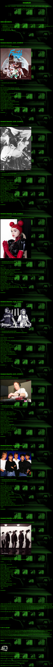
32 (37, 603)
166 (27, 609)
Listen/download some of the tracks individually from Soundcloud (14, 175)
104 (24, 606)
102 (20, 606)
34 (39, 603)
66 (26, 605)
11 (11, 603)
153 (4, 609)
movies (23, 6)
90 (4, 606)
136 (27, 608)
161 (18, 609)
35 (40, 603)
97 (13, 606)
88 (2, 606)
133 (22, 608)
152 (3, 609)
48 (4, 605)
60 (19, 605)
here (38, 27)
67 (28, 605)
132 (20, 608)
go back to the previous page (6, 617)
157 (11, 609)
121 (1, 608)
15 (16, 603)
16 (17, 603)
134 (24, 608)
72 (34, 605)
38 (44, 603)
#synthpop (32, 217)
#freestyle (17, 46)
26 (29, 603)
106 (27, 606)
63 (23, 605)
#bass (14, 46)
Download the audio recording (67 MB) (9, 558)
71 (32, 605)
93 (8, 606)
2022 (7, 611)
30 (34, 603)
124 (6, 608)
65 (25, 605)
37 (43, 603)
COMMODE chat (47, 26)
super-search (2, 665)
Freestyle (1, 80)
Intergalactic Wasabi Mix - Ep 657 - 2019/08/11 (11, 374)
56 (14, 605)
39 (45, 603)
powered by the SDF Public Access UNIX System (11, 652)
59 (18, 605)
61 (20, 605)
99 (15, 606)
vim (9, 643)
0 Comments (2, 112)
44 (52, 603)
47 (3, 605)
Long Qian (22, 663)
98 (14, 606)
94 (9, 606)
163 (22, 609)
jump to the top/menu (4, 619)
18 (20, 603)
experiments (19, 6)
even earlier (27, 611)
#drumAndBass (12, 378)
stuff (33, 6)
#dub (10, 305)
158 (13, 609)
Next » (38, 609)
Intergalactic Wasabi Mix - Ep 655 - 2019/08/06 (11, 518)
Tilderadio (25, 631)
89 (3, 606)
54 (12, 605)
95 (10, 606)
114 (41, 606)
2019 (16, 611)
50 (7, 605)
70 (31, 605)
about (9, 6)
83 (47, 605)
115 (43, 606)
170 (34, 609)
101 (19, 606)
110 (34, 606)
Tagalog (46, 6)
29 (33, 603)
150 (52, 608)
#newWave (16, 125)
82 (46, 605)
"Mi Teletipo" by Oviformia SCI (30, 658)
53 (10, 605)
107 (29, 606)
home (6, 6)
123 (4, 608)
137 (29, 608)
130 (17, 608)
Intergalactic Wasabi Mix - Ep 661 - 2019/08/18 (11, 42)
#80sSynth (11, 125)
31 (36, 603)
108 (31, 606)
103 (22, 606)
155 (8, 609)
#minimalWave (12, 217)
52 (9, 605)
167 (29, 609)
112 (38, 606)
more (2, 110)
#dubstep (13, 305)
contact (39, 6)
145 (43, 608)
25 (28, 603)
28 (32, 603)
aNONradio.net (5, 26)
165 (25, 609)
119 (50, 606)
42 (49, 603)
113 (40, 606)
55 (13, 605)
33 (38, 603)
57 (15, 605)
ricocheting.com (25, 660)
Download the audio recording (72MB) (9, 82)
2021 (10, 611)
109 (33, 606)
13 (13, 603)
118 (48, 606)
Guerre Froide (2, 555)
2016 (24, 611)
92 (7, 606)
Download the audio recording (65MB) (9, 405)
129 (15, 608)
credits (43, 6)
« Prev (1, 603)
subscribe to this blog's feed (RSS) (9, 30)
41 (48, 603)
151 (1, 609)
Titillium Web (3, 656)
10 (10, 603)
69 (30, 605)
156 (10, 609)
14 (15, 603)
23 (26, 603)
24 (27, 603)
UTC (29, 8)
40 (47, 603)
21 (23, 603)
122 (3, 608)
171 (36, 609)
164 (24, 609)
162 (20, 609)
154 (6, 609)
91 (5, 606)
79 (42, 605)
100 (17, 606)
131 (18, 608)
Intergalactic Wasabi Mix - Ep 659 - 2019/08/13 (11, 213)
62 (21, 605)
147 (46, 608)
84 (49, 605)
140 (34, 608)
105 (26, 606)
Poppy (1, 259)
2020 (13, 611)
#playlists (2, 46)
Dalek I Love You (2, 171)
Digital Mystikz (2, 328)
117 (47, 606)
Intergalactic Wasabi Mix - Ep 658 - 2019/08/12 (11, 301)
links (30, 6)
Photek (1, 403)
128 (13, 608)
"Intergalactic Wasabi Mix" (22, 24)
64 (24, 605)
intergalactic (13, 6)
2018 (18, 611)
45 (0, 605)
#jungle (16, 378)
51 (8, 605)
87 (0, 606)
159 (15, 609)
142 (38, 608)
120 (52, 606)
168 (31, 609)
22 (24, 603)
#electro (10, 46)
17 (18, 603)
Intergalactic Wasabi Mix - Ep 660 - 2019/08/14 (11, 121)
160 (17, 609)
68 (29, 605)
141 (36, 608)
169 (32, 609)
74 (36, 605)
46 (2, 605)
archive (27, 6)
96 (12, 606)
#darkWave (27, 217)
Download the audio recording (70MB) (9, 331)
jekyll (6, 643)
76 (39, 605)
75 (37, 605)
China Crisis (2, 477)
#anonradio (7, 46)
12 (12, 603)
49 (5, 605)
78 (41, 605)
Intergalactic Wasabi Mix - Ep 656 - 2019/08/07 (11, 445)
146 (45, 608)
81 (45, 605)
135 (25, 608)
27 (31, 603)
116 (45, 606)
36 (42, 603)
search (36, 6)
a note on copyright (6, 29)
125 (8, 608)
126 (10, 608)
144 (41, 608)
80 (44, 605)
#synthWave (22, 217)
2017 (21, 611)
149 (50, 608)
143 (39, 608)
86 (51, 605)
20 (22, 603)
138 (31, 608)
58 (16, 605)
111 (36, 606)
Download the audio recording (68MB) (9, 261)
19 (21, 603)
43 (50, 603)
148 (48, 608)
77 (40, 605)
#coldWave (17, 217)
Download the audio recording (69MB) (9, 173)
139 (32, 608)
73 (35, 605)
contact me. (44, 638)
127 (11, 608)
